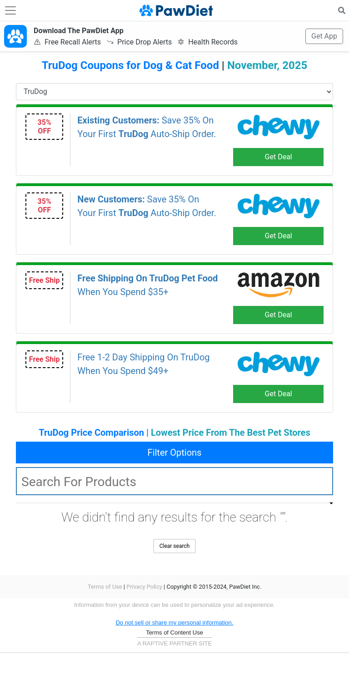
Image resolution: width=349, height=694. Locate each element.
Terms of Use (105, 586)
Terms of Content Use (174, 632)
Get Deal (278, 157)
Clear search (175, 546)
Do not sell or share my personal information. (175, 622)
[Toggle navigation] (10, 10)
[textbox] (174, 481)
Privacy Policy (144, 586)
